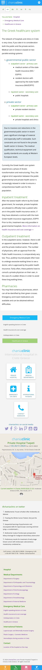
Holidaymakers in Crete (11, 335)
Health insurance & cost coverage (14, 330)
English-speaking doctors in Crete (14, 325)
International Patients (13, 626)
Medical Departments (13, 574)
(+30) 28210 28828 (18, 551)
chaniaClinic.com (14, 660)
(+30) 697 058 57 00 (11, 553)
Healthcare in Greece (20, 341)
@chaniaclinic (30, 553)
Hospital (7, 569)
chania (15, 2)
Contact (7, 643)
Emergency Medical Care (20, 317)
